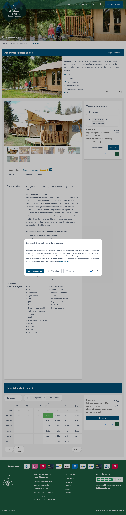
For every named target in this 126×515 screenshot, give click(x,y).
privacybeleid (64, 261)
